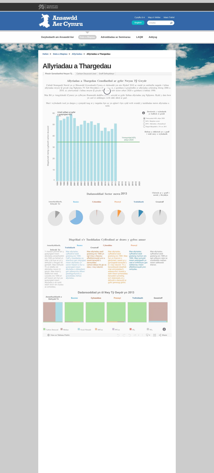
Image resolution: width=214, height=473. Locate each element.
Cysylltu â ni (140, 17)
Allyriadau (77, 54)
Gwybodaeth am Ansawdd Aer (57, 37)
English (138, 23)
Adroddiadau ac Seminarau (115, 37)
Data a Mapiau (87, 37)
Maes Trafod (169, 17)
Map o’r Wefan (154, 17)
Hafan (46, 54)
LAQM (139, 37)
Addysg (153, 37)
